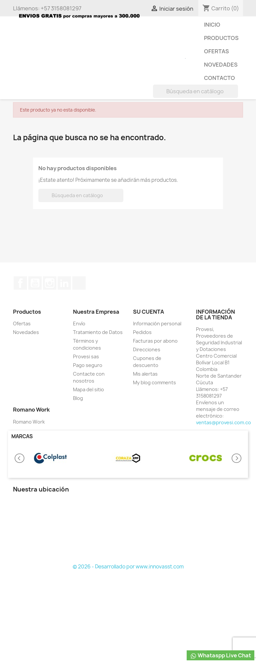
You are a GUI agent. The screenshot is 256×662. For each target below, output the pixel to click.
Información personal (157, 323)
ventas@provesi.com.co (223, 422)
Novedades (221, 64)
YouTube (35, 283)
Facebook (20, 283)
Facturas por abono (155, 341)
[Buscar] (195, 91)
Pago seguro (87, 365)
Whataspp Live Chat (220, 655)
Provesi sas (86, 356)
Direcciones (146, 349)
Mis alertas (145, 374)
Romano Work (29, 422)
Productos (221, 38)
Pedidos (142, 332)
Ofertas (216, 51)
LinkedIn (64, 283)
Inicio (212, 24)
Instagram (49, 283)
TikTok (79, 283)
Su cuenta (148, 311)
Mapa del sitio (88, 389)
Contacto (219, 78)
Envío (79, 323)
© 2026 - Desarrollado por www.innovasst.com (128, 566)
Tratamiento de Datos (98, 332)
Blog (78, 398)
